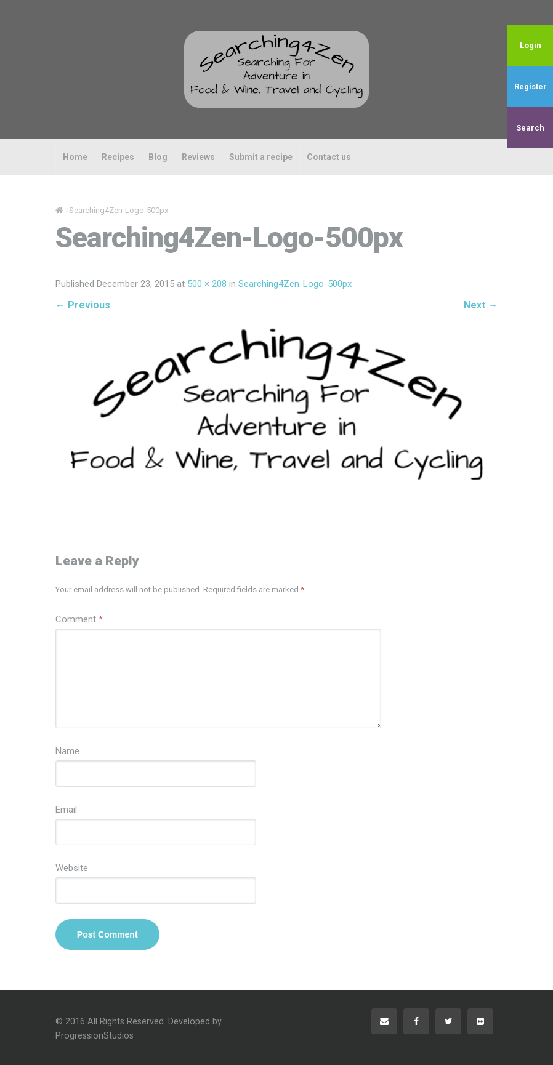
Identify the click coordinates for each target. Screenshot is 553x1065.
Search (530, 127)
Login (530, 45)
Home (75, 157)
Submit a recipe (261, 157)
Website (71, 868)
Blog (158, 157)
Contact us (329, 157)
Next (481, 305)
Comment (79, 619)
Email (66, 809)
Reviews (198, 157)
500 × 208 (207, 283)
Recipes (118, 157)
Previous (82, 305)
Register (530, 86)
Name (67, 751)
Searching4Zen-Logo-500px (295, 283)
